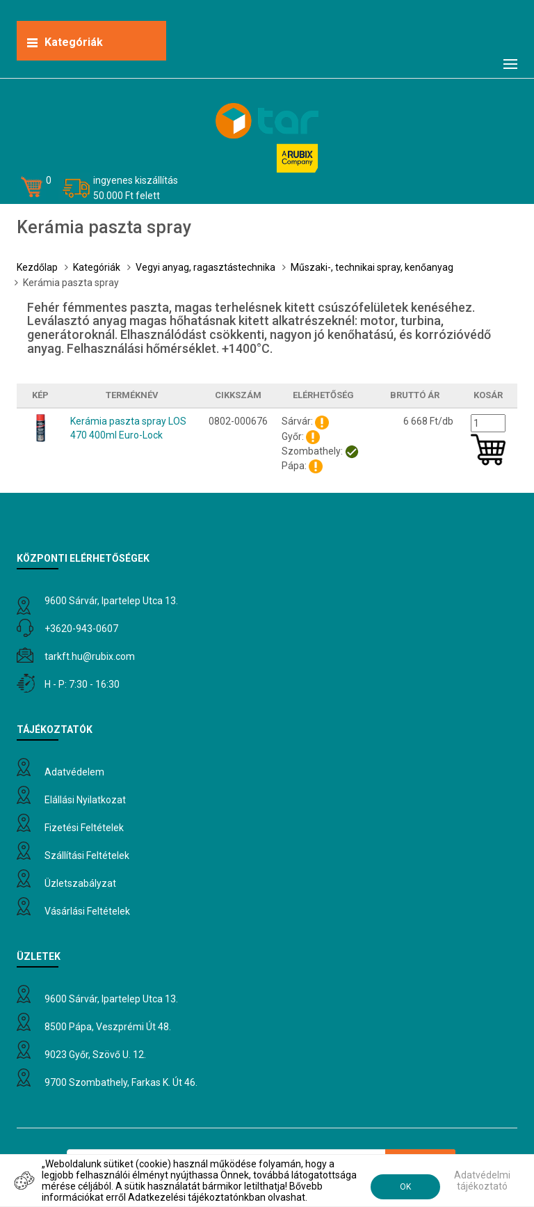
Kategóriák (96, 267)
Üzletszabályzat (80, 883)
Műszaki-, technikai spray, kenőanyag (372, 267)
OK (405, 1187)
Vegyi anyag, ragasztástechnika (205, 267)
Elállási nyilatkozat (85, 799)
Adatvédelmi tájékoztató (482, 1180)
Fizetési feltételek (84, 827)
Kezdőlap (37, 267)
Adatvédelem (74, 772)
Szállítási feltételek (86, 855)
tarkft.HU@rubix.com (89, 656)
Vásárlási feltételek (87, 911)
